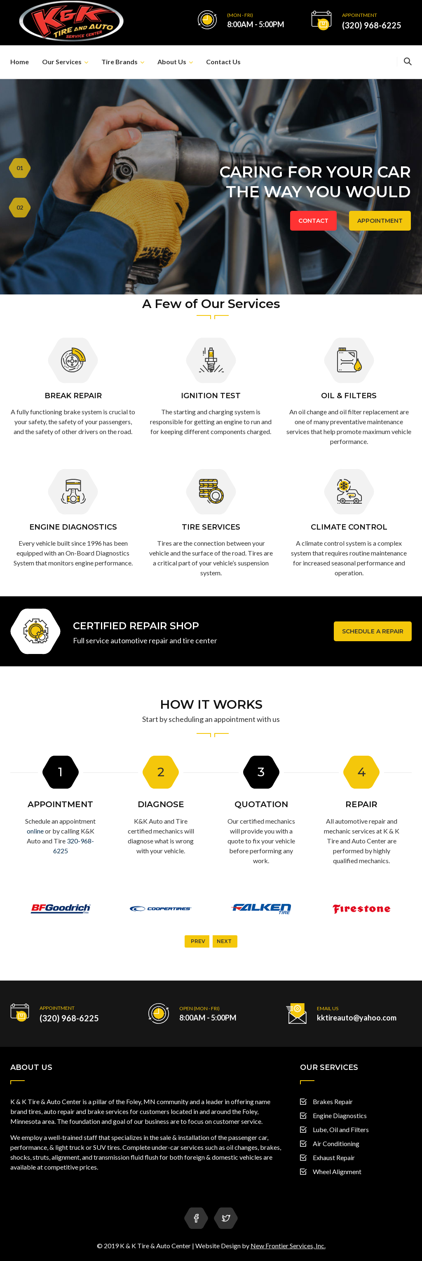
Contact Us (223, 61)
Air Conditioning (336, 1143)
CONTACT (313, 220)
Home (19, 61)
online (35, 831)
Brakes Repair (333, 1101)
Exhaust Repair (334, 1157)
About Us (171, 61)
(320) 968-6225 (371, 25)
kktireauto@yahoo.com (356, 1017)
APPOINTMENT (380, 220)
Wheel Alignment (337, 1171)
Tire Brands (119, 61)
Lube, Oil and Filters (341, 1129)
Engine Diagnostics (340, 1115)
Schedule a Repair (372, 631)
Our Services (62, 61)
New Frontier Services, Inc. (288, 1245)
